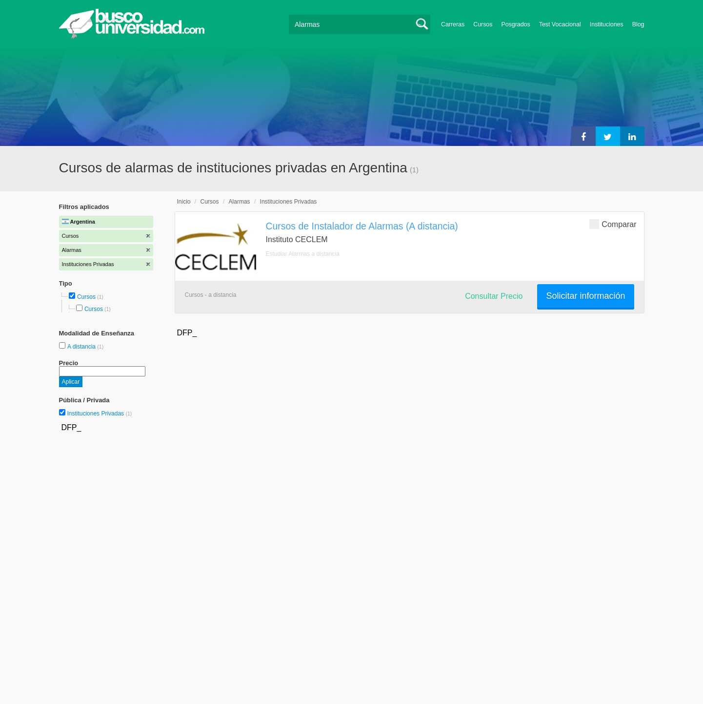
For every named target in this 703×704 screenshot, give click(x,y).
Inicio (184, 201)
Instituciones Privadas (99, 413)
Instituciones (606, 24)
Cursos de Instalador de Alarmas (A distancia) (362, 226)
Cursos (482, 24)
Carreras (452, 24)
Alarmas (239, 201)
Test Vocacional (560, 24)
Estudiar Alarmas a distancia (303, 253)
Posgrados (515, 24)
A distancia (82, 346)
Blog (638, 24)
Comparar (612, 223)
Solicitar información (585, 296)
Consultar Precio (493, 296)
